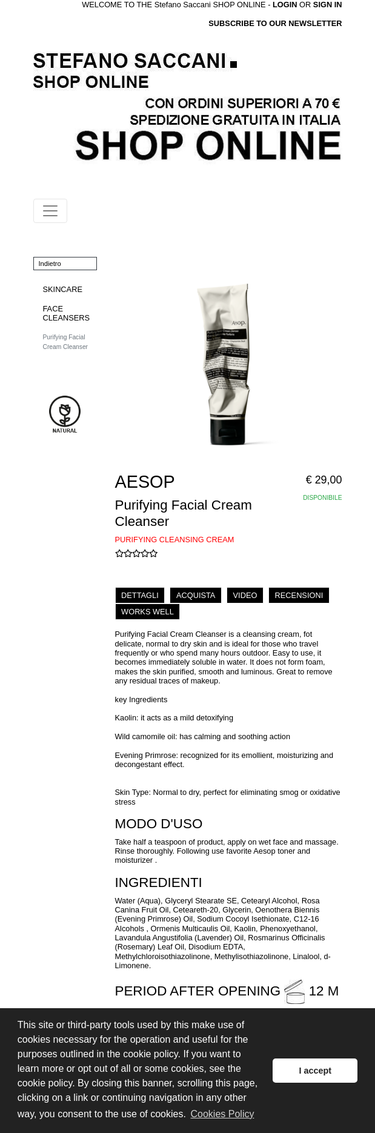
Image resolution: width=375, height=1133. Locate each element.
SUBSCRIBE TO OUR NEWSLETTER (275, 23)
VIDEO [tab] (245, 595)
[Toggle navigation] (50, 211)
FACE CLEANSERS (66, 313)
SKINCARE (62, 289)
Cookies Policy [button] (222, 1114)
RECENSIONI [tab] (299, 595)
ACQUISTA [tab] (195, 595)
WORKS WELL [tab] (147, 611)
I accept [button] (315, 1070)
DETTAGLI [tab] (140, 595)
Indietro (50, 263)
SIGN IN (327, 4)
